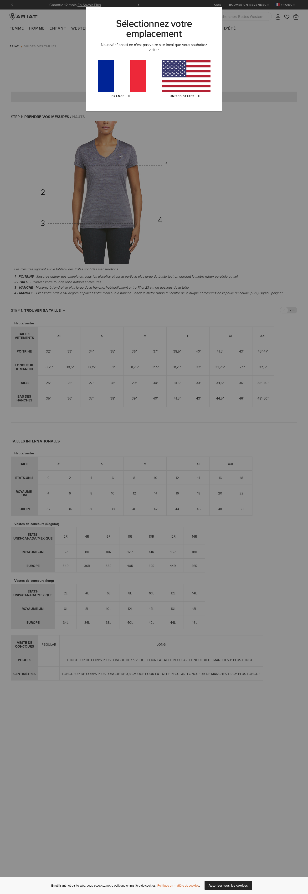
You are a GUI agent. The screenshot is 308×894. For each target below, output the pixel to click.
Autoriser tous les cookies (228, 885)
